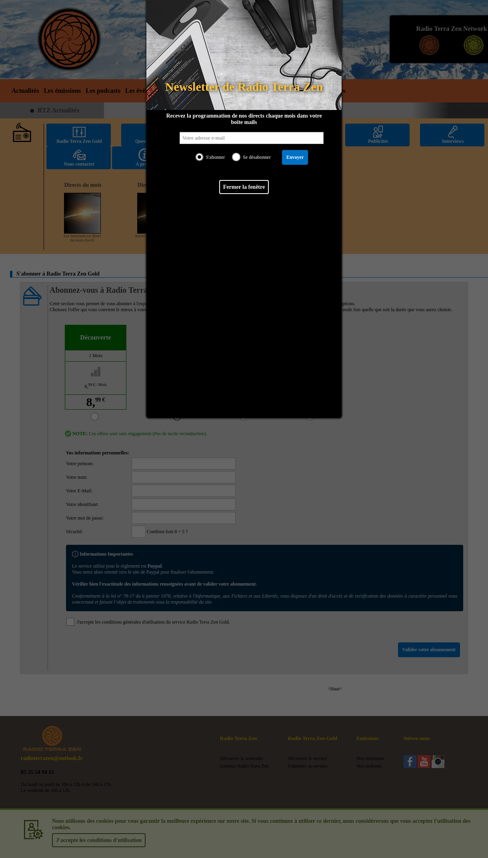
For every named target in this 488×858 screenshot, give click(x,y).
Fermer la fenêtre (244, 187)
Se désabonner (257, 157)
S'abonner (215, 157)
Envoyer (295, 157)
